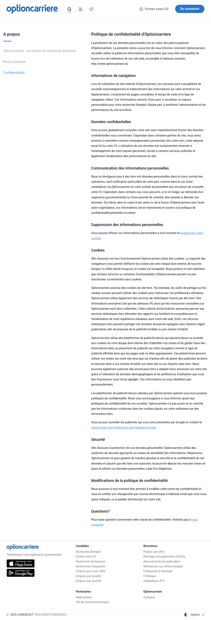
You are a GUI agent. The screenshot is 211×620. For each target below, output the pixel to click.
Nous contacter (14, 62)
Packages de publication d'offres (164, 556)
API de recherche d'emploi (92, 602)
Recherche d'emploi (88, 551)
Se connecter (189, 9)
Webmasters (84, 597)
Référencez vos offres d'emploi (163, 566)
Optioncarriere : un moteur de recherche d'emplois (39, 51)
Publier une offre (154, 551)
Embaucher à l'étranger (158, 571)
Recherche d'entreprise (90, 561)
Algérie (194, 614)
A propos (149, 597)
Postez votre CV (153, 9)
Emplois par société (88, 580)
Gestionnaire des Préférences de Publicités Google (123, 427)
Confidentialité (14, 73)
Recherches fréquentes (90, 566)
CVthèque (149, 576)
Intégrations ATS (154, 580)
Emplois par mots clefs (90, 571)
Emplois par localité (88, 576)
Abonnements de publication (161, 561)
